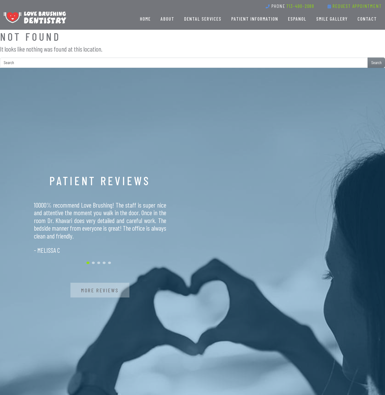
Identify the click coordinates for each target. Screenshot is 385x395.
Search (376, 62)
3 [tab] (98, 263)
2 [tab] (93, 263)
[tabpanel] (100, 227)
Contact (367, 19)
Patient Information (254, 19)
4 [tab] (104, 263)
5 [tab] (109, 263)
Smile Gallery (332, 19)
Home (145, 19)
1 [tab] (87, 263)
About (167, 19)
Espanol (297, 19)
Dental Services (202, 19)
